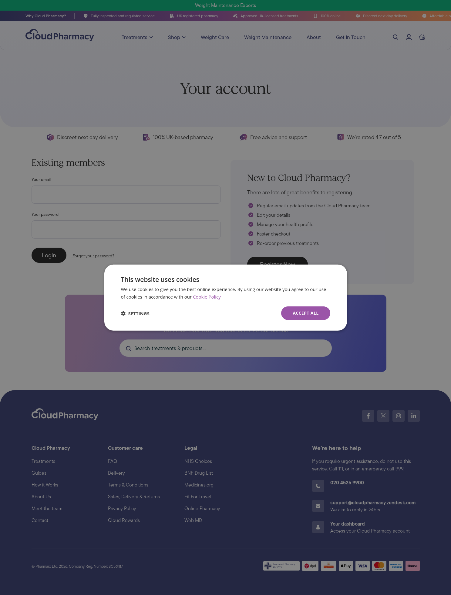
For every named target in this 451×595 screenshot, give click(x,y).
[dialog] (225, 297)
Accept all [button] (305, 313)
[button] (135, 313)
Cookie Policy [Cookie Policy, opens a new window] (207, 296)
